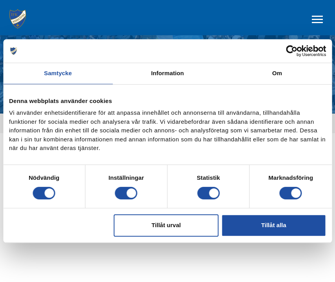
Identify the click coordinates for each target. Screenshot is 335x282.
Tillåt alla (273, 225)
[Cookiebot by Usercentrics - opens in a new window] (291, 51)
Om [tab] (277, 73)
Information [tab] (167, 73)
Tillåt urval (166, 225)
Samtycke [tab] (58, 73)
